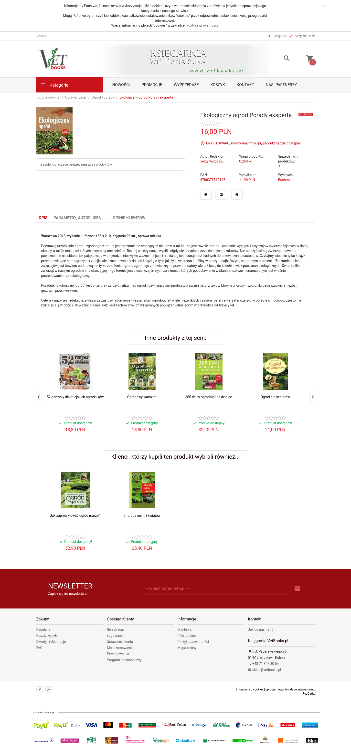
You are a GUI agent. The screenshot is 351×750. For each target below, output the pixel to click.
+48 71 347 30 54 (263, 664)
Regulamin (44, 629)
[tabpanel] (175, 273)
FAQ (39, 648)
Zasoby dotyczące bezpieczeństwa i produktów (76, 164)
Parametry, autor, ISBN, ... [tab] (80, 217)
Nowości (121, 84)
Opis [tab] (43, 217)
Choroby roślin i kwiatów (141, 515)
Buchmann (286, 180)
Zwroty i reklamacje (51, 642)
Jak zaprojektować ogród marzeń (75, 515)
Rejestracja (115, 629)
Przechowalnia (118, 654)
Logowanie (115, 636)
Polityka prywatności (202, 25)
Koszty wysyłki (47, 636)
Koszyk (218, 84)
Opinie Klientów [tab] (129, 217)
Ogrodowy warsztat (142, 397)
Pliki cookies (187, 636)
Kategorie (54, 85)
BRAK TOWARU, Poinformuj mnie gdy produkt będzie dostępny (253, 143)
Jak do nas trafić (260, 629)
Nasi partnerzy (281, 84)
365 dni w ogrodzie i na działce (208, 397)
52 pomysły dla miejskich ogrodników (75, 397)
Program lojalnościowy (124, 660)
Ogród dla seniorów (275, 397)
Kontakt (245, 84)
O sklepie (184, 629)
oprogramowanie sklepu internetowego (291, 689)
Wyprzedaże (186, 84)
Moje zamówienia (120, 648)
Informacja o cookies (249, 689)
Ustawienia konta (120, 642)
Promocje (151, 84)
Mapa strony (187, 648)
